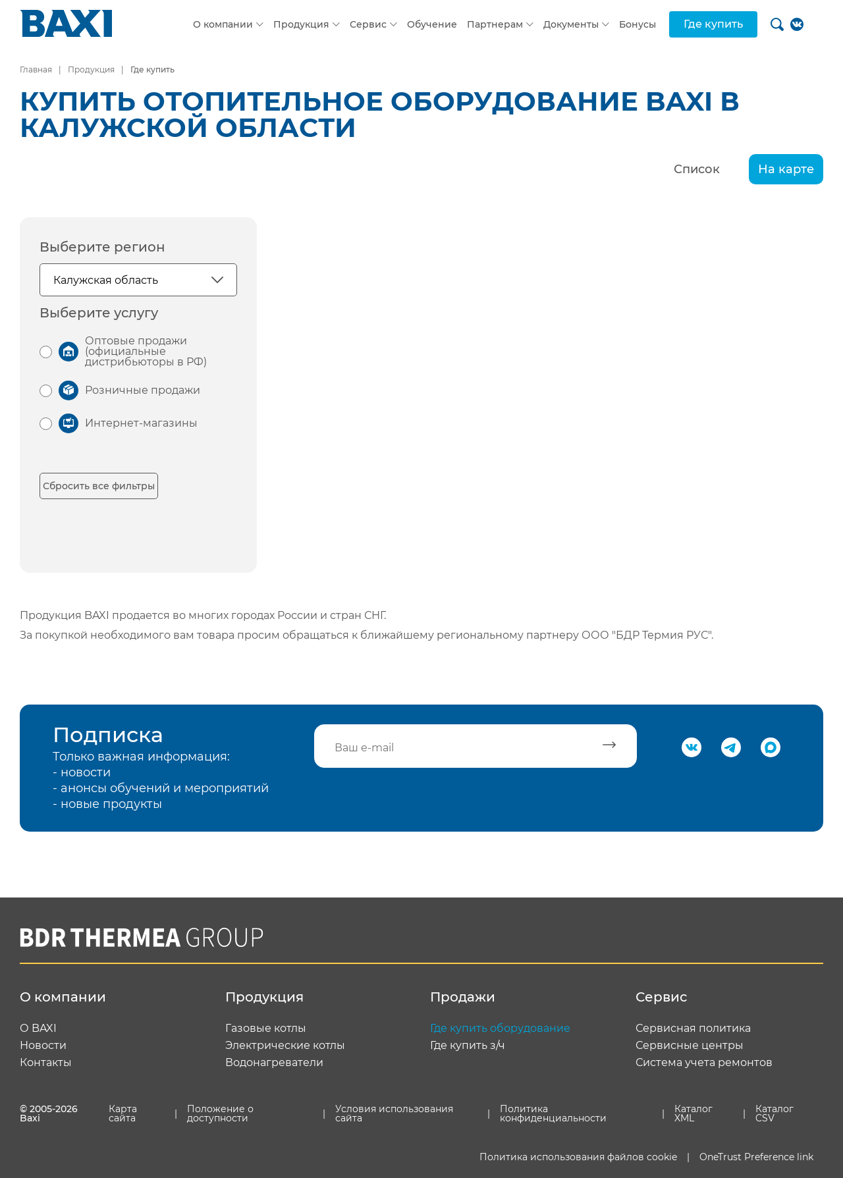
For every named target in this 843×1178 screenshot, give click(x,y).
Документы (571, 24)
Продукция (301, 24)
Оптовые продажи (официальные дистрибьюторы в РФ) (146, 351)
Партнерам (495, 24)
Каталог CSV (774, 1113)
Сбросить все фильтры (99, 486)
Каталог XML (693, 1113)
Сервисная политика (693, 1028)
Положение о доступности (220, 1113)
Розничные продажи (142, 390)
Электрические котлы (285, 1045)
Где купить (713, 24)
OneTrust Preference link (756, 1157)
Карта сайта (123, 1113)
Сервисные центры (690, 1045)
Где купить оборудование (500, 1028)
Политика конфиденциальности (553, 1113)
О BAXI (38, 1028)
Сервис (368, 24)
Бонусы (637, 24)
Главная (36, 69)
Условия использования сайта (394, 1113)
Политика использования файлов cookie (578, 1157)
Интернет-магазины (141, 423)
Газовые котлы (265, 1028)
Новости (43, 1045)
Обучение (432, 24)
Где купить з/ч (467, 1045)
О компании (223, 24)
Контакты (46, 1063)
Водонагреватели (274, 1063)
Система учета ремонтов (704, 1063)
